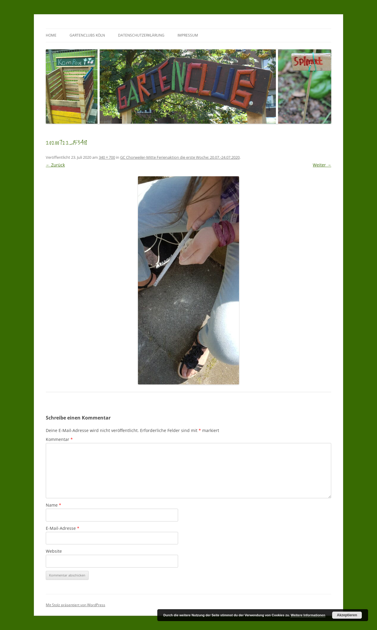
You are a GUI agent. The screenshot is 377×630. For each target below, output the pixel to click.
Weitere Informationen (308, 615)
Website (54, 551)
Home (51, 35)
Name (53, 505)
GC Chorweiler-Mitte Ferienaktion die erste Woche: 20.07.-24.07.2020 (180, 157)
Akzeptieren (347, 615)
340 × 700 (107, 157)
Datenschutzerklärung (141, 35)
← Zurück (55, 165)
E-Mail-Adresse (62, 528)
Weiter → (322, 165)
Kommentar (59, 439)
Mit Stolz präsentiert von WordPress (75, 604)
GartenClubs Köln (87, 35)
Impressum (187, 35)
